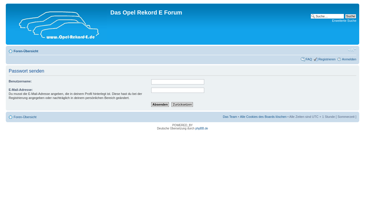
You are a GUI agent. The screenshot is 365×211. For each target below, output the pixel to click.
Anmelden (349, 59)
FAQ (309, 59)
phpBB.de (201, 128)
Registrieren (326, 59)
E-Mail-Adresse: (21, 89)
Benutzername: (20, 81)
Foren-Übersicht (26, 51)
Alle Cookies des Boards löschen (263, 116)
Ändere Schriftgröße (352, 50)
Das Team (230, 116)
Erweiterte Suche (344, 20)
